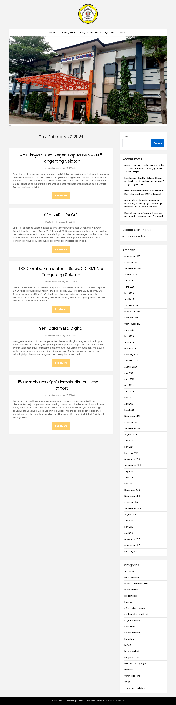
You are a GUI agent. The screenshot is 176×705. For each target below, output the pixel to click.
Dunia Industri (131, 589)
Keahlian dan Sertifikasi (136, 614)
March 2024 (130, 348)
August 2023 (130, 366)
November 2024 (132, 311)
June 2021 (129, 391)
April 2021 (128, 403)
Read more (61, 195)
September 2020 (132, 428)
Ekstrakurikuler (131, 595)
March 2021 (129, 409)
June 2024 (129, 330)
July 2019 (128, 471)
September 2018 (132, 508)
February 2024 (131, 354)
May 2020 (129, 446)
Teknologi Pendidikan (134, 688)
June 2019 (129, 477)
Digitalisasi (109, 32)
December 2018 (132, 489)
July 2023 (128, 373)
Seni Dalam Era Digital (61, 328)
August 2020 (130, 434)
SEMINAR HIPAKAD (61, 215)
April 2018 (128, 532)
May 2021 (128, 397)
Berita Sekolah (131, 577)
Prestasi (128, 669)
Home (52, 32)
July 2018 (128, 520)
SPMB (127, 681)
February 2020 (131, 453)
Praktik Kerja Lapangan (135, 663)
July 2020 (128, 440)
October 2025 (131, 262)
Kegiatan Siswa (132, 620)
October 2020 (131, 422)
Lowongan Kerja (132, 651)
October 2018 (131, 502)
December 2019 (132, 459)
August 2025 (130, 274)
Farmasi (128, 601)
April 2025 (129, 299)
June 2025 (129, 286)
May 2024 (129, 336)
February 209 (130, 551)
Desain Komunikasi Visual (136, 583)
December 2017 (132, 539)
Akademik (129, 571)
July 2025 (128, 280)
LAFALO (127, 645)
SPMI (122, 32)
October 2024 (131, 317)
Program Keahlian (89, 32)
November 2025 (132, 256)
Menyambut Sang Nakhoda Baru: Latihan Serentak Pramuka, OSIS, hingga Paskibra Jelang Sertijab (144, 168)
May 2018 (128, 526)
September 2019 (132, 465)
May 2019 (128, 483)
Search (126, 136)
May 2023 (129, 385)
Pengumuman (131, 657)
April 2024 (129, 342)
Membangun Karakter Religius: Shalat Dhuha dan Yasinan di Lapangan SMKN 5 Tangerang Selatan (144, 181)
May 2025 (129, 293)
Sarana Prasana (132, 675)
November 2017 (132, 545)
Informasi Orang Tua (134, 608)
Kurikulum (129, 638)
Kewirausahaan (132, 632)
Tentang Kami (67, 32)
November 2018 (132, 496)
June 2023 (129, 379)
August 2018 (130, 514)
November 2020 (132, 416)
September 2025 (132, 268)
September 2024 (132, 323)
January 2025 (131, 305)
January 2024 (131, 360)
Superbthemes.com (115, 700)
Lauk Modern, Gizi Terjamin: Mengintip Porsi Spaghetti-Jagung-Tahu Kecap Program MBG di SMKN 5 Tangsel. (143, 203)
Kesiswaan (129, 626)
